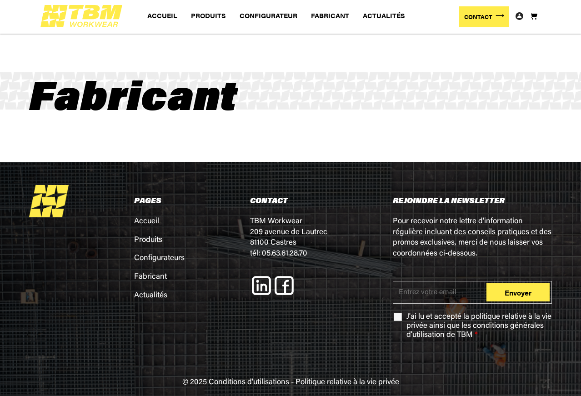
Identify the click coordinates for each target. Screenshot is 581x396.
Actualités (150, 296)
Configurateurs (159, 258)
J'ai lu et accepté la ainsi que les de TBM (478, 326)
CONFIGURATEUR (268, 15)
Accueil (146, 222)
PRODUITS (208, 15)
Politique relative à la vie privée (347, 382)
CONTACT (478, 16)
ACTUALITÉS (384, 15)
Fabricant (150, 277)
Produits (148, 240)
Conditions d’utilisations (249, 382)
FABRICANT (330, 15)
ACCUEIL (162, 15)
